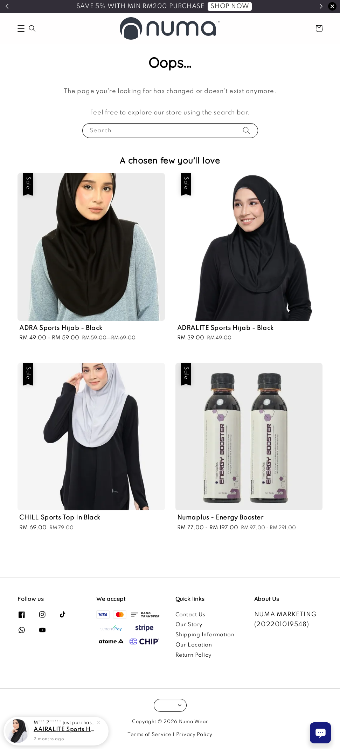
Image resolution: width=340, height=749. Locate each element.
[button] (21, 28)
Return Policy (193, 655)
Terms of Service (149, 734)
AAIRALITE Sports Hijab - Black (64, 730)
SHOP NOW (229, 6)
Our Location (193, 645)
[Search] (246, 130)
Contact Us (190, 615)
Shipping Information (205, 635)
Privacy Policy (194, 734)
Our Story (189, 625)
